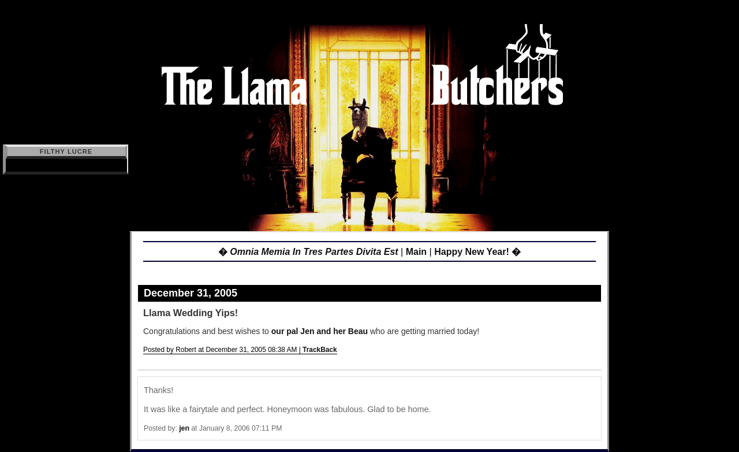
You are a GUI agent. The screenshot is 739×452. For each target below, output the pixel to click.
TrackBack (320, 350)
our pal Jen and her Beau (319, 331)
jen (184, 428)
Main (416, 252)
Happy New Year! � (477, 252)
